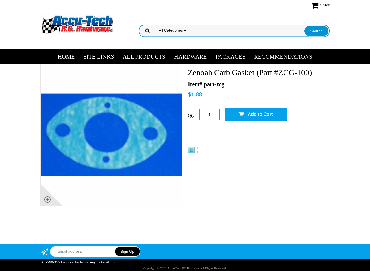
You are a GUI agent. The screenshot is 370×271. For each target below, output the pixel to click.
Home (66, 57)
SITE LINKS (98, 57)
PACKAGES (231, 57)
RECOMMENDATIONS (283, 57)
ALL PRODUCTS (144, 57)
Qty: (192, 115)
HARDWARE (190, 57)
